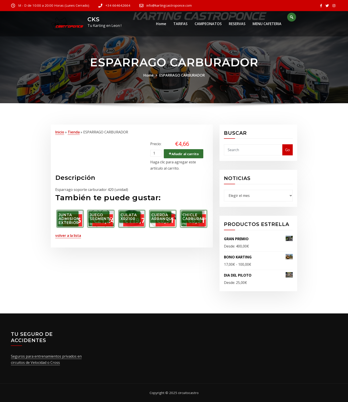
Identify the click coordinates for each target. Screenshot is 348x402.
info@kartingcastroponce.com (169, 5)
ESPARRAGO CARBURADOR (182, 75)
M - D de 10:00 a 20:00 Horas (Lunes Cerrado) (53, 5)
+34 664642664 (117, 5)
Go (287, 149)
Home (161, 24)
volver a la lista (68, 235)
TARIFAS (180, 24)
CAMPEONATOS (208, 24)
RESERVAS (237, 24)
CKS (93, 19)
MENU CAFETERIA (267, 24)
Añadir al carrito (185, 154)
